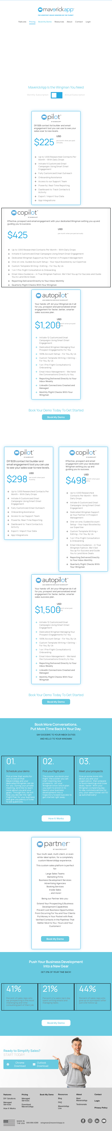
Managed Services (7, 1103)
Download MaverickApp (28, 1105)
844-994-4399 (32, 1123)
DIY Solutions (9, 1098)
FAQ (60, 1102)
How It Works (9, 1108)
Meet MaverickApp (81, 1099)
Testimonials (81, 1104)
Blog (60, 1098)
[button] (3, 52)
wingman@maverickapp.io (52, 1123)
